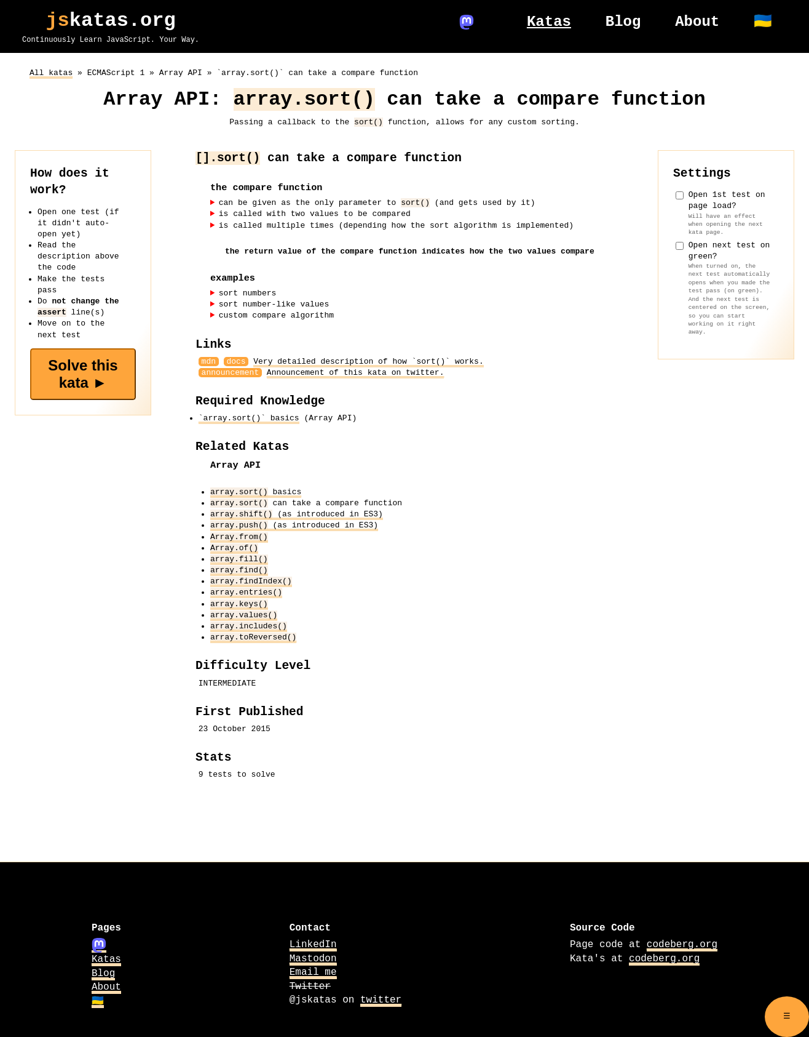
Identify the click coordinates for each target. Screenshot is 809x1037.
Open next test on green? (730, 287)
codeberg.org (682, 944)
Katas (106, 959)
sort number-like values (274, 303)
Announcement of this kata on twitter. (355, 371)
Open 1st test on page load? (730, 212)
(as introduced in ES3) (296, 513)
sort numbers (248, 292)
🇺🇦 (98, 1000)
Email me (313, 971)
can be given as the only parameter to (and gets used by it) (377, 201)
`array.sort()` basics (249, 417)
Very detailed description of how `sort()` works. (368, 360)
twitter (380, 999)
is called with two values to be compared (315, 213)
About (106, 986)
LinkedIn (313, 944)
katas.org (110, 25)
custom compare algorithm (276, 315)
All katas (51, 72)
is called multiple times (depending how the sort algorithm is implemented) (396, 224)
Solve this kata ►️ (82, 373)
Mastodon (313, 957)
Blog (103, 973)
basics (255, 491)
